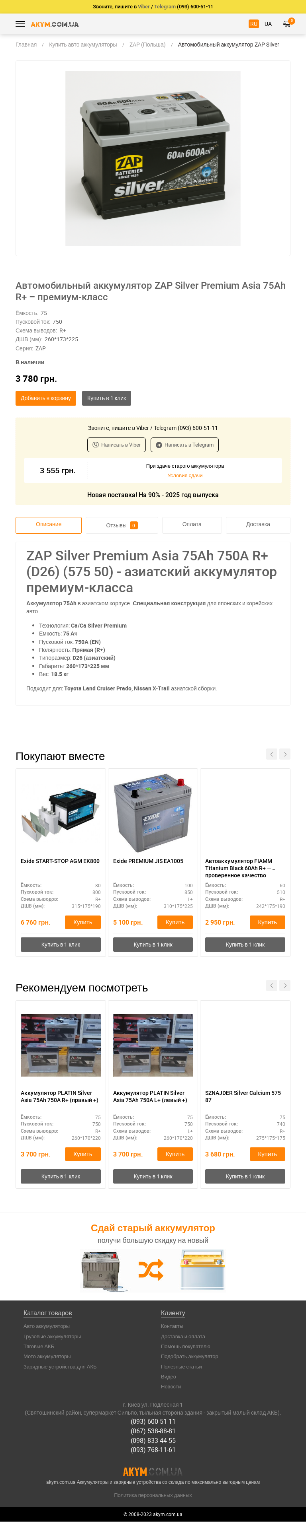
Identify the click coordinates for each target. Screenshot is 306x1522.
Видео (168, 1378)
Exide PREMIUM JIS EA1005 (148, 861)
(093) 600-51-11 (153, 1422)
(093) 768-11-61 (153, 1450)
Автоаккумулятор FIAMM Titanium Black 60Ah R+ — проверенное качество (238, 868)
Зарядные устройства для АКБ (60, 1367)
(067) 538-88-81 (153, 1431)
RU (253, 23)
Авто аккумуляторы (47, 1327)
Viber (144, 7)
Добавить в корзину (46, 398)
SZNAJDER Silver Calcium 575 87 (243, 1097)
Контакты (172, 1327)
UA (268, 23)
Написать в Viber (116, 444)
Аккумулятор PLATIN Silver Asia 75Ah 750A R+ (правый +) (59, 1097)
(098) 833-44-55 (153, 1440)
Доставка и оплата (183, 1337)
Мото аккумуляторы (47, 1357)
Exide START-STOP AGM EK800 (60, 861)
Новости (171, 1388)
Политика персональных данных (153, 1495)
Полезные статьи (181, 1367)
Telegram (165, 7)
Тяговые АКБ (39, 1347)
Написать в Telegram (185, 444)
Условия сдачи (184, 475)
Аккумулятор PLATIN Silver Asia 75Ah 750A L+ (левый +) (150, 1097)
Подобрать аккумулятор (189, 1357)
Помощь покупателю (185, 1347)
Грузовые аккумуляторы (52, 1337)
